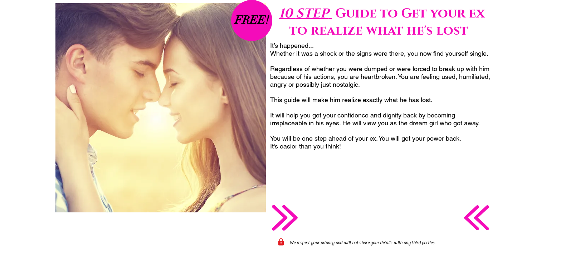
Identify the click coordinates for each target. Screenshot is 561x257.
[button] (251, 20)
